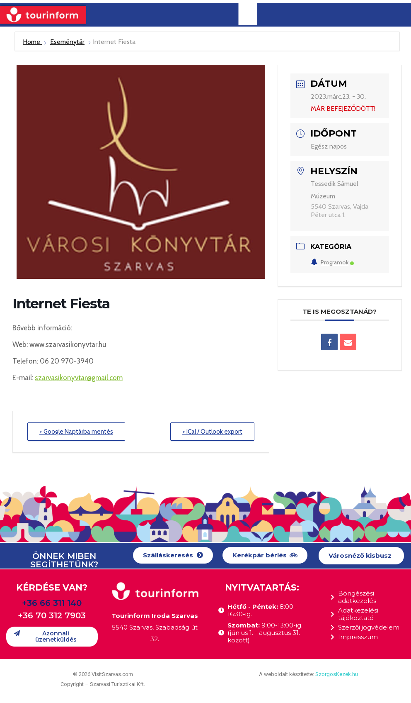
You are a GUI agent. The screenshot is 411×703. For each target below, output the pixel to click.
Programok (332, 262)
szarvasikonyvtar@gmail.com (79, 377)
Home (32, 42)
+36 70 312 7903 (52, 615)
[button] (173, 555)
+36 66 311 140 (52, 603)
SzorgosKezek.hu (336, 674)
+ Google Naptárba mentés (76, 431)
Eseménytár (67, 42)
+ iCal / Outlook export (212, 431)
